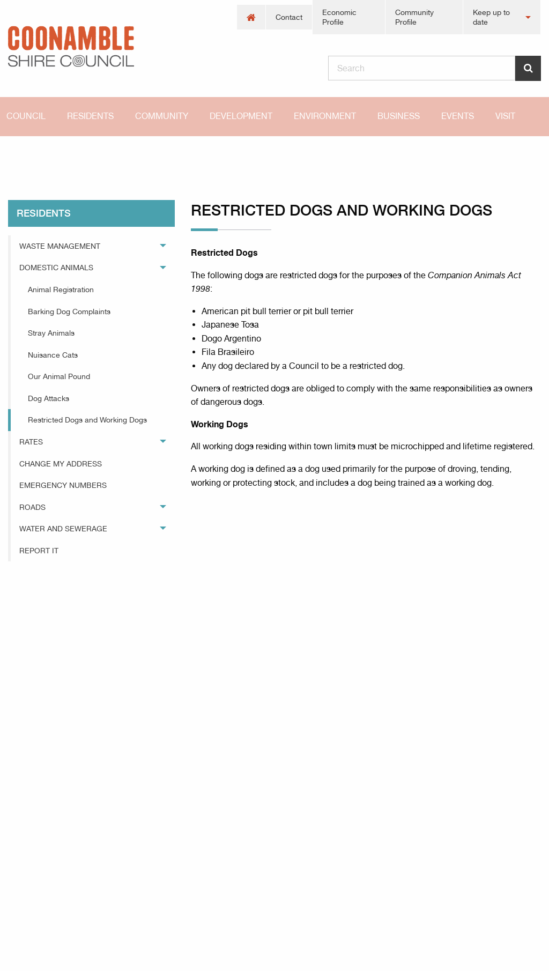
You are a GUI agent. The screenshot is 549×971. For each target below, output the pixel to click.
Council (26, 116)
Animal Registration (61, 289)
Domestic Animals (56, 267)
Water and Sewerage (63, 528)
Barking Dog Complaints (69, 311)
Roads (32, 507)
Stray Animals (51, 333)
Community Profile (414, 17)
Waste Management (59, 246)
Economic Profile (339, 17)
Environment (325, 116)
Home (19, 155)
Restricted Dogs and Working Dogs (188, 155)
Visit (505, 116)
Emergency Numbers (63, 485)
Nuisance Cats (53, 355)
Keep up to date (491, 17)
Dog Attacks (48, 398)
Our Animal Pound (59, 376)
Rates (31, 442)
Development (241, 116)
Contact (289, 17)
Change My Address (60, 463)
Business (398, 116)
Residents (90, 116)
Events (457, 116)
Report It (38, 550)
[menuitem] (251, 17)
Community (161, 116)
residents (78, 155)
